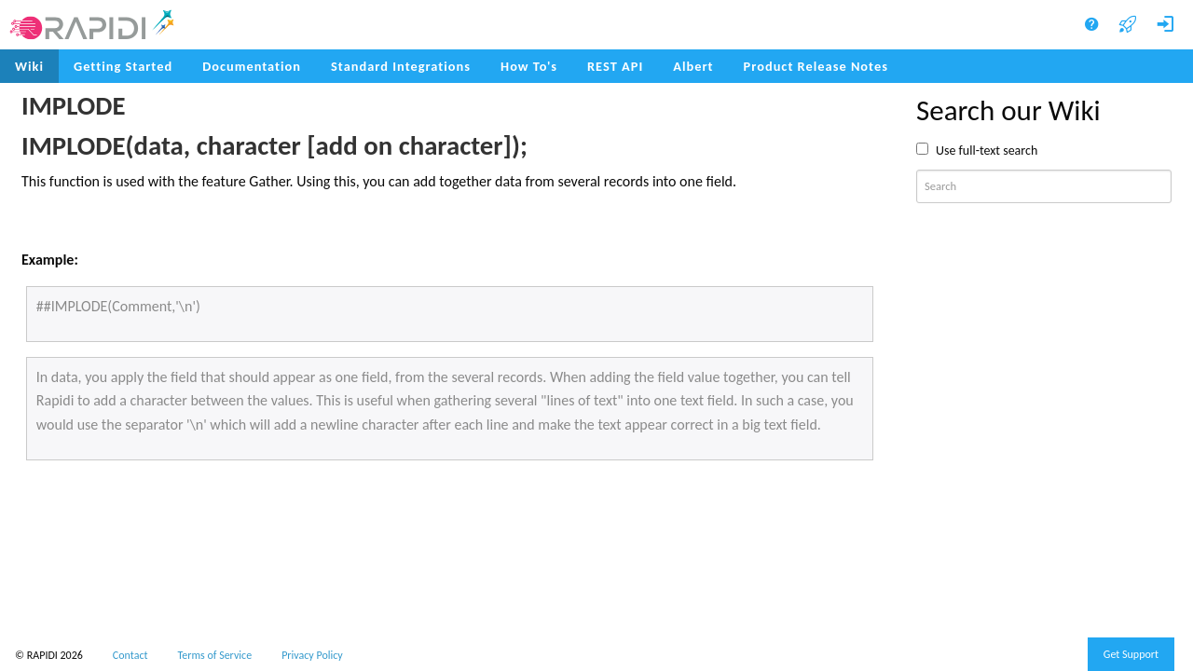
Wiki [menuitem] (29, 66)
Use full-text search (986, 150)
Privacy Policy (312, 655)
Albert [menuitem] (693, 66)
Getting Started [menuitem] (123, 66)
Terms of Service (215, 655)
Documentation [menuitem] (251, 66)
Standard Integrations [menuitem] (401, 66)
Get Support (1131, 654)
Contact (130, 655)
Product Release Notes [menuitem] (816, 66)
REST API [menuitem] (615, 66)
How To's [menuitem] (529, 66)
